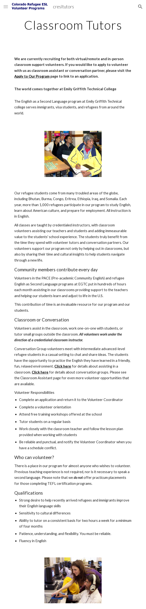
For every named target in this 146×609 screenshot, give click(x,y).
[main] (72, 25)
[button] (5, 6)
